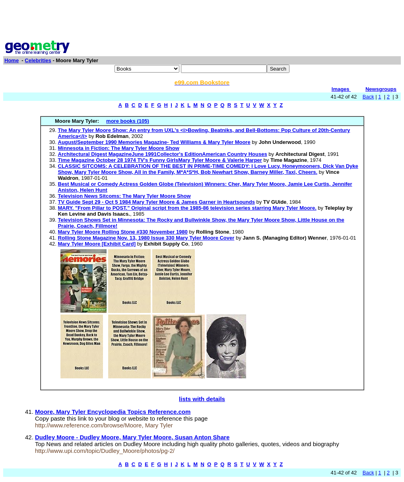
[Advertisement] (202, 21)
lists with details (202, 398)
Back (368, 97)
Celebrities (38, 60)
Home (11, 60)
